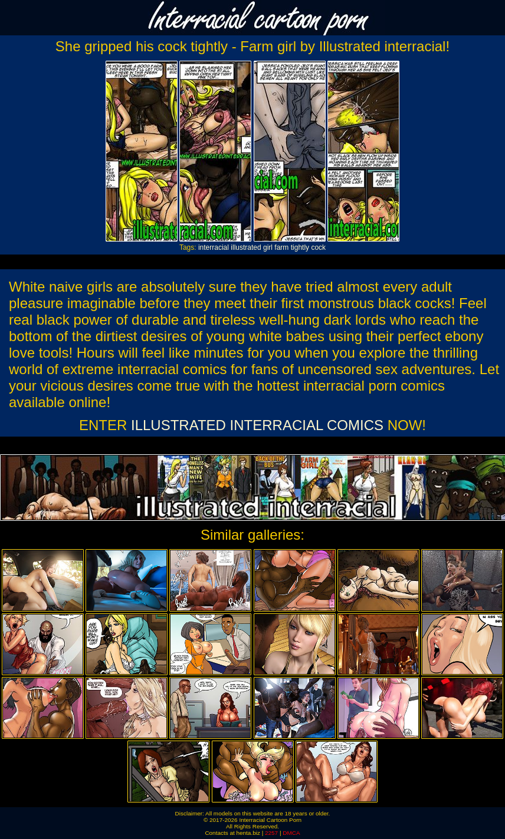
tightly (300, 247)
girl (268, 247)
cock (318, 247)
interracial (213, 247)
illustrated (246, 247)
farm (281, 247)
